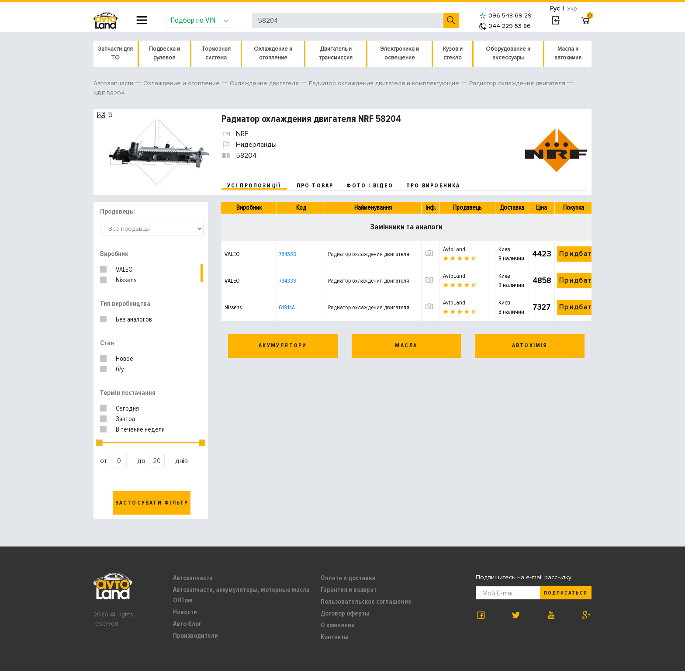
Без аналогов (134, 319)
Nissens (126, 280)
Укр (572, 8)
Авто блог (187, 624)
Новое (124, 358)
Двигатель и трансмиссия (336, 53)
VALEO (124, 269)
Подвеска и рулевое (164, 53)
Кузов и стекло (453, 53)
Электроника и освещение (399, 53)
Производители (195, 636)
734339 (288, 254)
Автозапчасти (193, 578)
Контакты (335, 637)
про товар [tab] (315, 185)
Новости (185, 612)
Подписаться (566, 593)
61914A (287, 307)
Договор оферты (345, 613)
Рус (555, 8)
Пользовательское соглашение (366, 601)
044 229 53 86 (505, 26)
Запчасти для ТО (115, 53)
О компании (338, 625)
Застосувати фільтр (152, 502)
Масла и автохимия (567, 53)
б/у (120, 369)
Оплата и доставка (348, 578)
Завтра (125, 419)
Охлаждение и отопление (273, 53)
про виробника (433, 185)
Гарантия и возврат (349, 590)
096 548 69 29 (505, 15)
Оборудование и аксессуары (508, 53)
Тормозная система (216, 53)
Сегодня (127, 408)
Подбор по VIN (199, 20)
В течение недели (140, 429)
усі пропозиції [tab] (254, 185)
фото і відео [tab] (369, 185)
